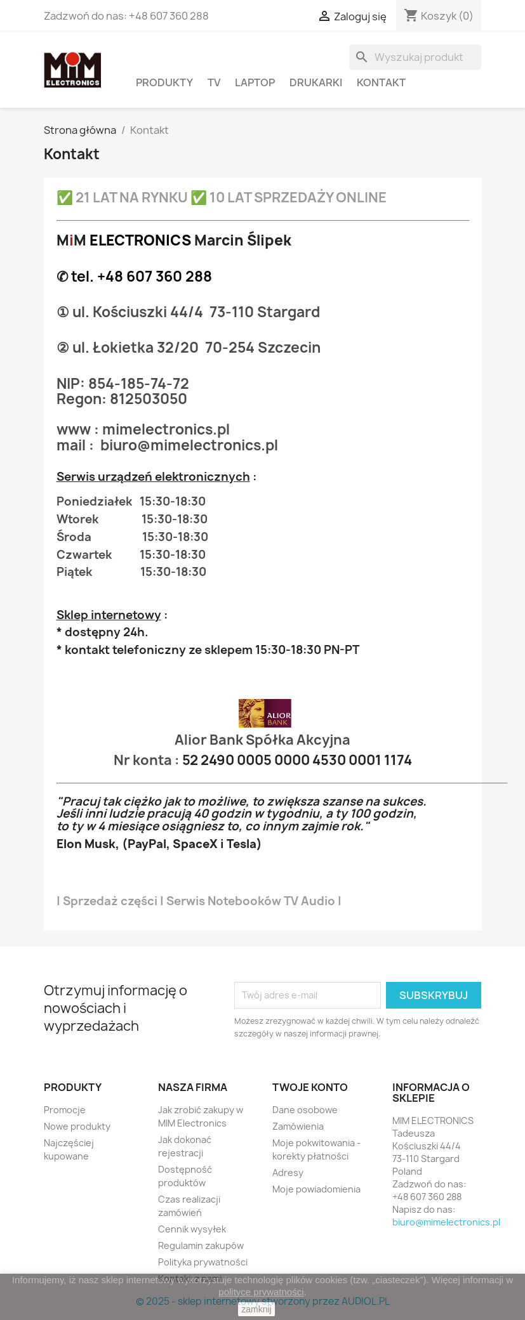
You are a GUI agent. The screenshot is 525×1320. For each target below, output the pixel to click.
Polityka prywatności (203, 1262)
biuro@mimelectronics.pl (446, 1222)
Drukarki (315, 82)
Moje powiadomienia (316, 1189)
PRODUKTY (164, 82)
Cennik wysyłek (192, 1229)
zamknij (256, 1309)
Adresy (287, 1172)
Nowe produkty (77, 1126)
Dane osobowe (305, 1110)
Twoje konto (310, 1087)
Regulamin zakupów (201, 1245)
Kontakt (381, 82)
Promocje (65, 1110)
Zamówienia (298, 1126)
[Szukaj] (415, 57)
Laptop (255, 82)
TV (214, 82)
